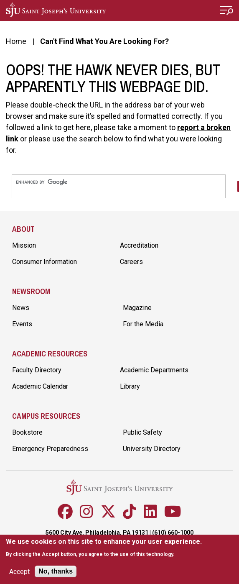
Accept (19, 572)
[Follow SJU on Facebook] (65, 511)
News (20, 308)
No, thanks (55, 571)
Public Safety (142, 432)
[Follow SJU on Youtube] (172, 511)
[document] (104, 548)
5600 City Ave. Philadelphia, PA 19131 (97, 532)
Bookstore (27, 432)
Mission (24, 245)
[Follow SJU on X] (108, 511)
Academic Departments (154, 370)
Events (22, 324)
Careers (131, 262)
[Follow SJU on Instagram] (86, 511)
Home (16, 41)
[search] (118, 182)
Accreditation (139, 245)
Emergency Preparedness (50, 449)
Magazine (137, 308)
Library (130, 386)
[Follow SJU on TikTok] (129, 511)
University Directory (152, 449)
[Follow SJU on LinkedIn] (150, 511)
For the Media (143, 324)
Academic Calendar (40, 386)
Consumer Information (44, 262)
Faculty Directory (36, 370)
